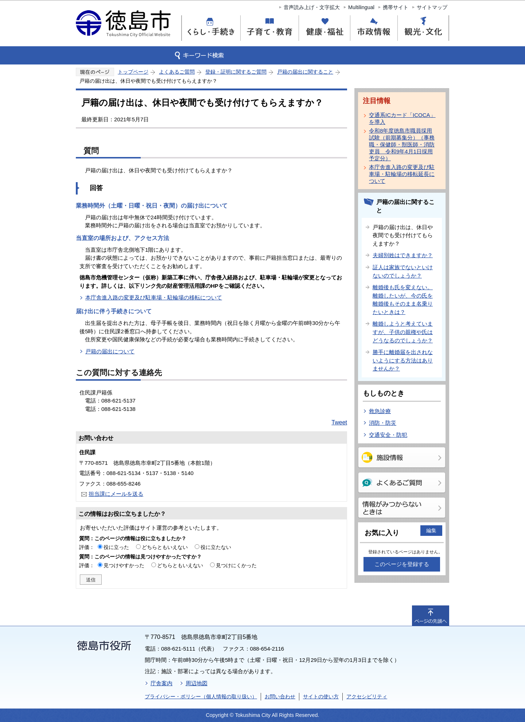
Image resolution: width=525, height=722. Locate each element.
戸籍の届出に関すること (305, 72)
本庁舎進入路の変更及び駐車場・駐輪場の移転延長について (402, 174)
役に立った (116, 547)
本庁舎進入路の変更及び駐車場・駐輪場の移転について (153, 297)
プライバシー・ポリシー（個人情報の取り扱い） (201, 696)
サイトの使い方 (321, 696)
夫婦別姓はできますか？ (403, 255)
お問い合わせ (280, 696)
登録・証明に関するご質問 (236, 72)
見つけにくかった (236, 565)
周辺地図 (196, 683)
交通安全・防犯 (388, 435)
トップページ (133, 72)
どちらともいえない (165, 547)
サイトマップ (432, 7)
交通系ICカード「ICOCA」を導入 (402, 118)
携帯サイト (395, 7)
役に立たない (216, 547)
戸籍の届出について (110, 351)
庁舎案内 (161, 683)
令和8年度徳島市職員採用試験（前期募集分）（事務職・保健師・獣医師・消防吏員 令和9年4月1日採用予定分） (402, 144)
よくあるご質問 (177, 72)
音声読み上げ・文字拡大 (312, 7)
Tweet (339, 422)
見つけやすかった (124, 565)
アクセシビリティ (366, 696)
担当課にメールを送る (116, 494)
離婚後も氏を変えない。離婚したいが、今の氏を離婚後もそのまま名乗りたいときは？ (403, 299)
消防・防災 (382, 423)
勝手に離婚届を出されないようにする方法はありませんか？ (403, 360)
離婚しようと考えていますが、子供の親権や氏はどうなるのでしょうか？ (403, 332)
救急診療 (380, 411)
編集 (431, 530)
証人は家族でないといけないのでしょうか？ (403, 271)
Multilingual (361, 7)
